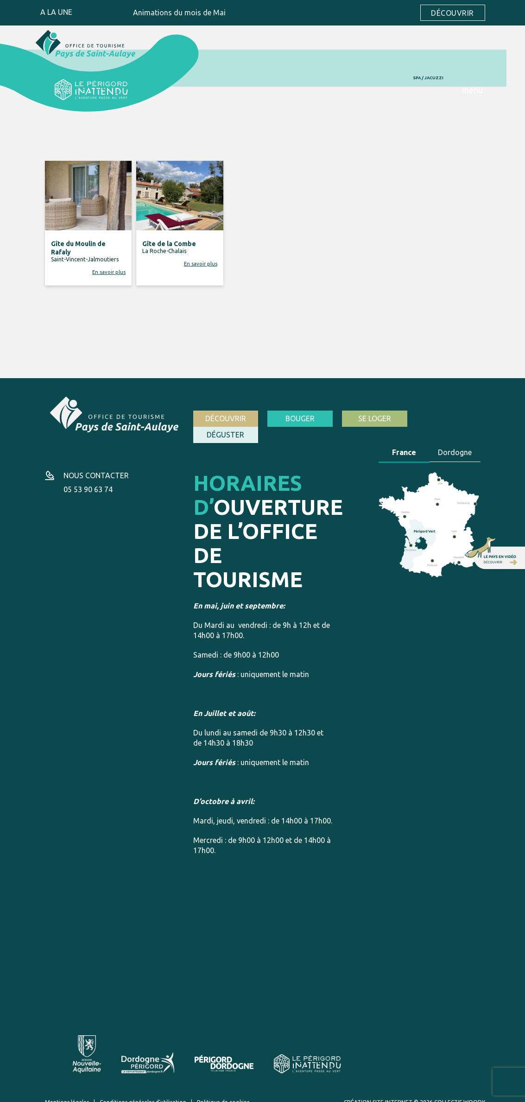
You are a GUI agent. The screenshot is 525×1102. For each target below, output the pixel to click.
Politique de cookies (223, 1092)
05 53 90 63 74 (88, 479)
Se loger (373, 418)
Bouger (299, 418)
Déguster (448, 418)
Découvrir (452, 13)
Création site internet (378, 1092)
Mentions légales (67, 1092)
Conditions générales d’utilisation (143, 1092)
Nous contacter (96, 466)
